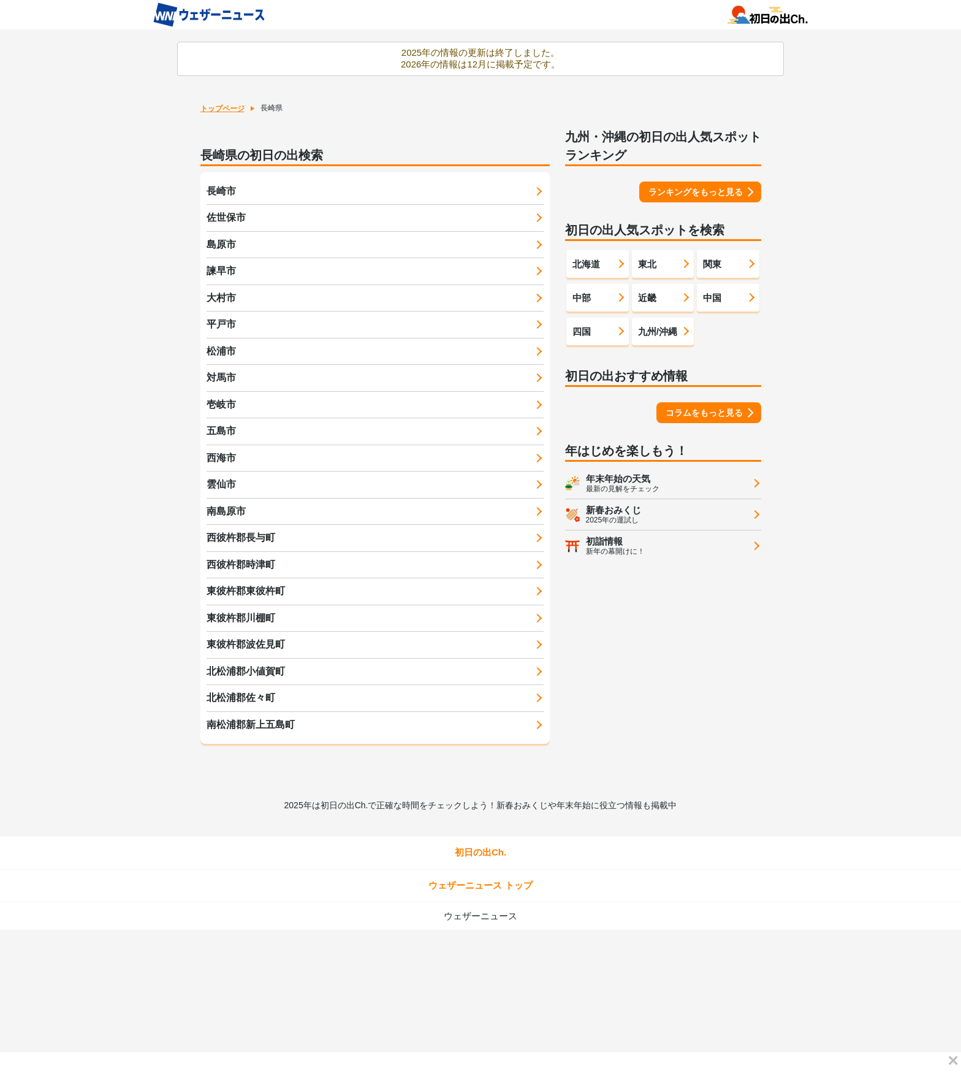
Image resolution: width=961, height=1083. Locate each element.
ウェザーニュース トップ (480, 885)
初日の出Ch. (480, 852)
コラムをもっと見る (704, 413)
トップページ (222, 108)
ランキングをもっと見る (695, 192)
